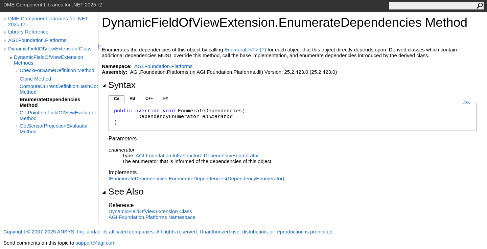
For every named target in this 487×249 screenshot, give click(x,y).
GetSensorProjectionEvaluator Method (54, 128)
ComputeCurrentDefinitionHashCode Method (59, 89)
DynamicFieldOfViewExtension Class (49, 48)
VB (132, 98)
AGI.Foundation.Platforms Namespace (152, 217)
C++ (149, 98)
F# (165, 98)
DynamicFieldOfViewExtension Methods (48, 60)
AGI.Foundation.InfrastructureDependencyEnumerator (197, 155)
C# (116, 98)
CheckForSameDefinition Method (57, 70)
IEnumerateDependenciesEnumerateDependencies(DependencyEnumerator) (196, 178)
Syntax (119, 85)
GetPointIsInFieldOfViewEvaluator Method (58, 115)
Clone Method (35, 79)
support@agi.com (95, 243)
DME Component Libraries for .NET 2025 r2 (48, 21)
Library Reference (28, 32)
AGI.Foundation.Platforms (37, 40)
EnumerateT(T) (245, 49)
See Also (123, 191)
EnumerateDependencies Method (50, 102)
